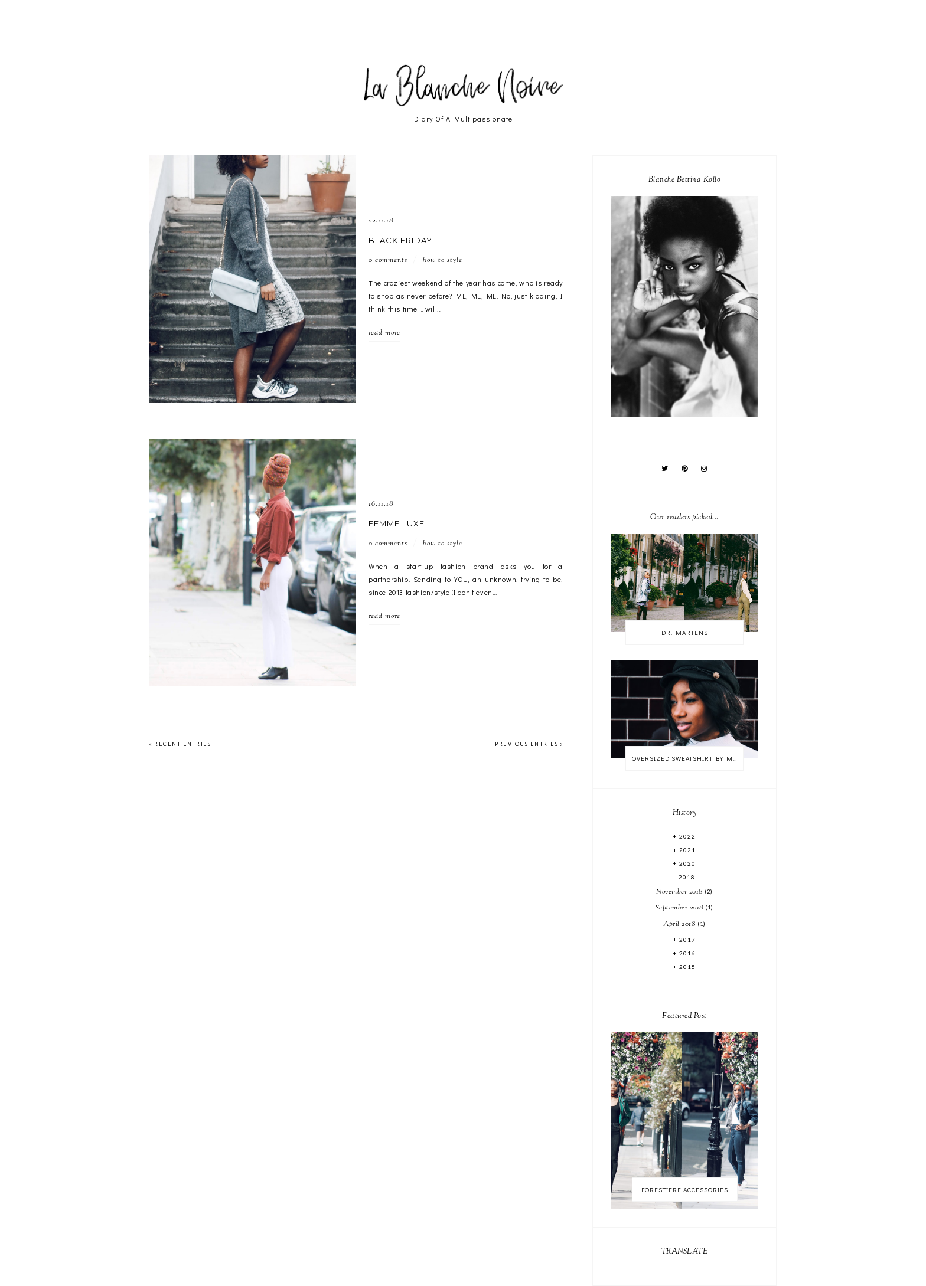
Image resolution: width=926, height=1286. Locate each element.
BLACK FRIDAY (400, 240)
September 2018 (681, 907)
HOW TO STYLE (442, 260)
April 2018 (680, 924)
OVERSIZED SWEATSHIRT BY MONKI (687, 758)
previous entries (529, 744)
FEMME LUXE (397, 523)
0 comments (388, 260)
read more (384, 333)
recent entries (180, 744)
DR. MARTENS (684, 632)
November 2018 (680, 891)
